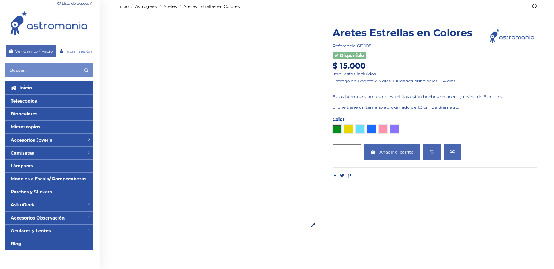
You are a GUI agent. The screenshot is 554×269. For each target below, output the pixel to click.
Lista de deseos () (74, 3)
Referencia (344, 45)
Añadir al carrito (392, 152)
